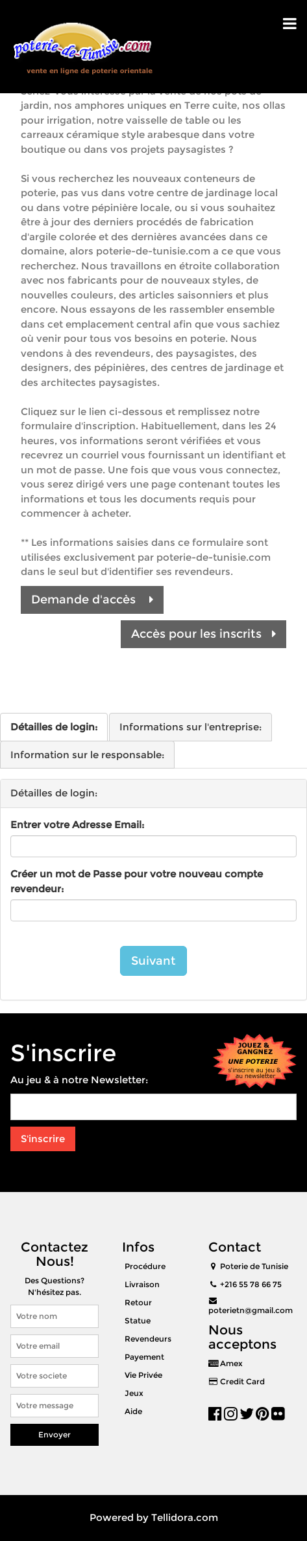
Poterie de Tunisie (254, 1266)
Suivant (153, 961)
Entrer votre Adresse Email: (77, 824)
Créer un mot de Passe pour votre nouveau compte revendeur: (136, 881)
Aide (133, 1411)
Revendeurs (148, 1339)
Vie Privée (143, 1375)
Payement (144, 1357)
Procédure (145, 1266)
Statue (138, 1320)
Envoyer (54, 1434)
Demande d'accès (92, 599)
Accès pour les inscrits (203, 634)
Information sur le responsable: (87, 754)
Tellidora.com (184, 1517)
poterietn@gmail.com (250, 1310)
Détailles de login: (53, 727)
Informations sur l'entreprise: (190, 727)
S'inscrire (43, 1138)
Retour (138, 1302)
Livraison (142, 1284)
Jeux (134, 1393)
